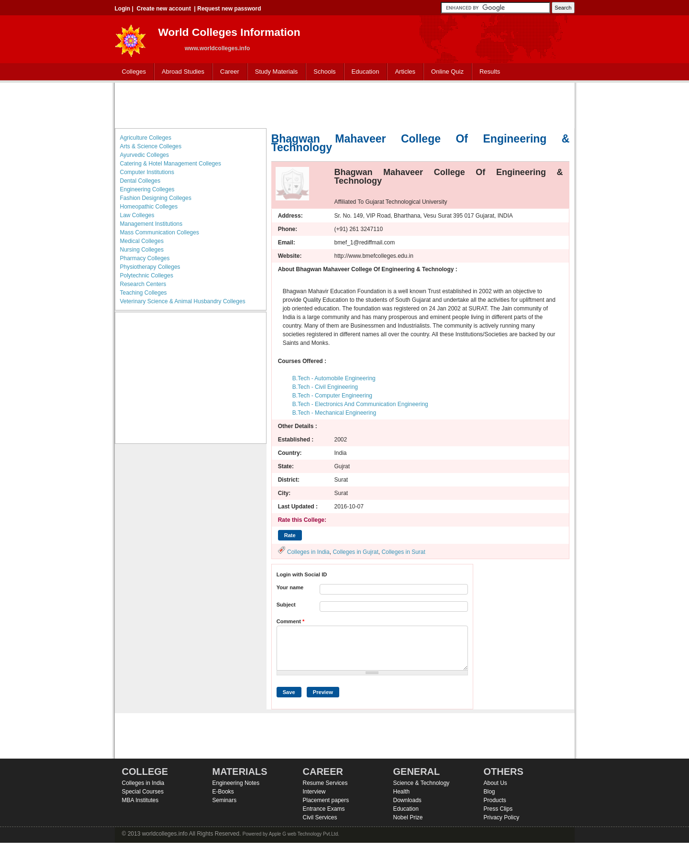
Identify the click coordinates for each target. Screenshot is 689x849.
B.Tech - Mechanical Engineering (334, 412)
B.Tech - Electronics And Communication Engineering (360, 404)
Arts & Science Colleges (151, 146)
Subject (286, 604)
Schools (322, 72)
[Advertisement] (344, 104)
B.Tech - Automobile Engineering (334, 378)
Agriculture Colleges (145, 137)
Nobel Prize (408, 817)
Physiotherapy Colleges (150, 267)
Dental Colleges (140, 180)
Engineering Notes (236, 783)
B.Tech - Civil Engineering (325, 387)
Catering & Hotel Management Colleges (170, 163)
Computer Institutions (147, 172)
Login (123, 8)
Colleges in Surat (403, 552)
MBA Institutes (140, 800)
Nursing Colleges (142, 249)
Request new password (229, 8)
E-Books (223, 791)
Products (495, 800)
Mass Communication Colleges (159, 232)
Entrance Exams (324, 808)
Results (489, 71)
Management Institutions (151, 224)
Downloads (407, 800)
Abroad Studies (181, 72)
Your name (290, 587)
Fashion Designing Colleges (155, 198)
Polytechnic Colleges (146, 275)
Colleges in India (308, 552)
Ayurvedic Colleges (144, 155)
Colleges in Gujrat (355, 552)
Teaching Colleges (143, 292)
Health (401, 791)
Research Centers (143, 284)
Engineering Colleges (147, 189)
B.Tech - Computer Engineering (332, 395)
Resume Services (325, 783)
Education (363, 72)
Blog (489, 791)
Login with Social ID (302, 574)
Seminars (224, 800)
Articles (405, 71)
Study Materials (274, 72)
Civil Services (320, 817)
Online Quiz (447, 71)
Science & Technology (421, 783)
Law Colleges (137, 215)
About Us (495, 783)
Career (227, 72)
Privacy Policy (502, 817)
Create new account (164, 8)
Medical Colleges (142, 241)
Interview (314, 791)
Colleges (132, 72)
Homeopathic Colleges (149, 206)
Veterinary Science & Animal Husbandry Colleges (182, 301)
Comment (291, 621)
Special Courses (143, 791)
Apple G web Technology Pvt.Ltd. (304, 834)
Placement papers (326, 800)
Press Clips (498, 808)
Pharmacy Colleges (145, 258)
